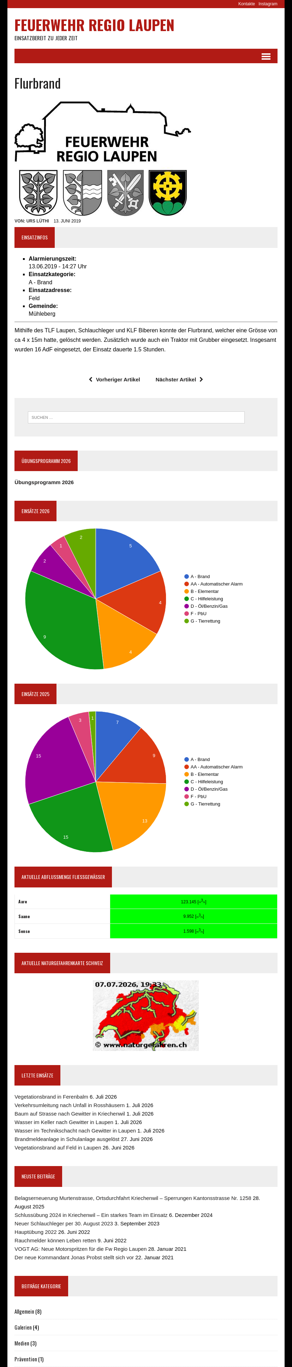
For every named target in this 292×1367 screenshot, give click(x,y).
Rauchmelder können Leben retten (55, 1240)
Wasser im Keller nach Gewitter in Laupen (63, 1122)
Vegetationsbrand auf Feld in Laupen (57, 1148)
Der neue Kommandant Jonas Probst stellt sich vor (74, 1257)
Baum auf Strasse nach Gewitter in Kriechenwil (69, 1114)
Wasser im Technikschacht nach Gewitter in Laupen (75, 1131)
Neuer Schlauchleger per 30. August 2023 (63, 1223)
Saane (24, 917)
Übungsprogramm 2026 (44, 483)
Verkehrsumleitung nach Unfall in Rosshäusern (69, 1105)
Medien (21, 1343)
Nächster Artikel (180, 380)
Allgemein (24, 1311)
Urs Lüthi (37, 221)
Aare (22, 902)
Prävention (25, 1359)
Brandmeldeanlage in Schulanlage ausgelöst (66, 1139)
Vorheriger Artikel (114, 380)
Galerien (23, 1327)
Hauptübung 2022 (35, 1232)
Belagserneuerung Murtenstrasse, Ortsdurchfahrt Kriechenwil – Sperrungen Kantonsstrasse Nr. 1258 (132, 1198)
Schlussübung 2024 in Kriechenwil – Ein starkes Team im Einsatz (90, 1215)
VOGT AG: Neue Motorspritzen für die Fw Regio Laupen (80, 1249)
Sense (24, 931)
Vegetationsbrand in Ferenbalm (51, 1097)
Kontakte (246, 3)
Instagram (267, 3)
